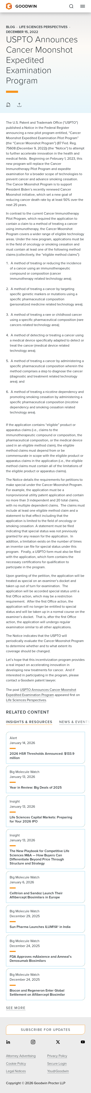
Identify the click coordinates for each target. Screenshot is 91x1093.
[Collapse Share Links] (19, 105)
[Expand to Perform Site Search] (71, 6)
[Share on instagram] (33, 1042)
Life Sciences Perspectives (26, 700)
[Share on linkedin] (8, 1042)
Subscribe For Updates (45, 1029)
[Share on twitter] (58, 1042)
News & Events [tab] (74, 722)
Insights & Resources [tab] (29, 722)
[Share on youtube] (83, 1042)
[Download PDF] (8, 105)
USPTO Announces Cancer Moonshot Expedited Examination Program (41, 692)
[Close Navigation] (82, 6)
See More (16, 1007)
